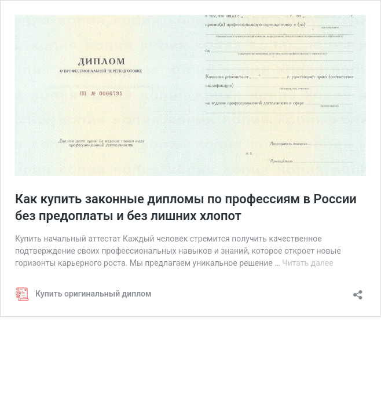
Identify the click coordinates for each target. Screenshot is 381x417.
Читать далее (308, 263)
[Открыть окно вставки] (358, 291)
